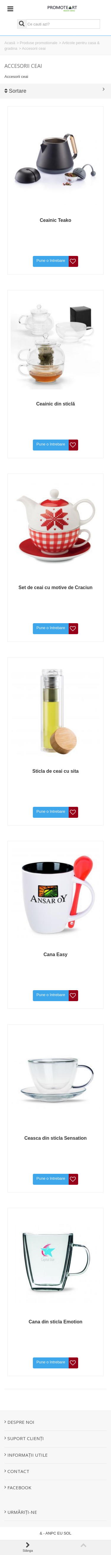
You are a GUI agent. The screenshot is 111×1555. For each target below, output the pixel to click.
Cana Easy (55, 954)
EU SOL (64, 1533)
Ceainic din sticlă (55, 403)
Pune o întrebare (50, 260)
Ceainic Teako (55, 220)
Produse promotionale (38, 43)
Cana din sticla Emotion (55, 1321)
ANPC (51, 1533)
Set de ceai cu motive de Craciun (56, 587)
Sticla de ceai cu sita (55, 771)
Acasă (9, 43)
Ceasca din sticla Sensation (55, 1138)
